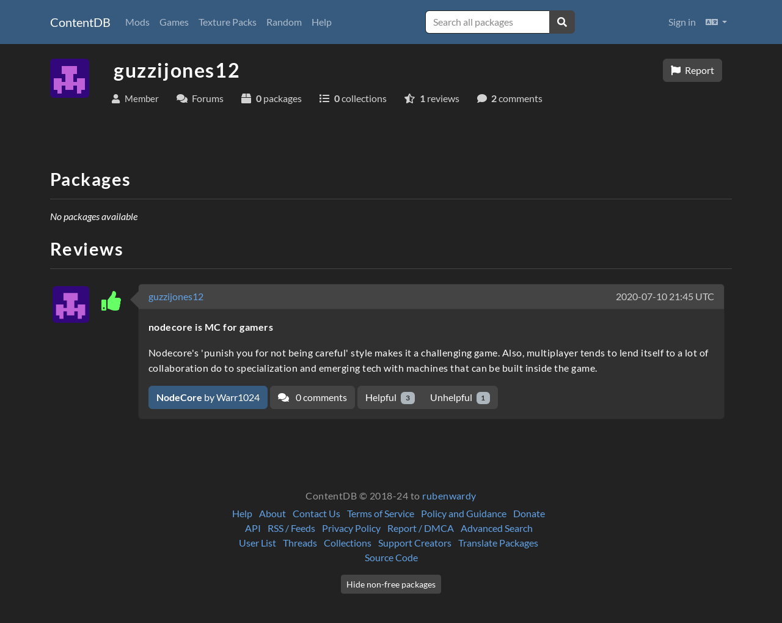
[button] (716, 22)
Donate (529, 513)
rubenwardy (449, 495)
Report (692, 70)
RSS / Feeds (291, 528)
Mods (137, 22)
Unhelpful (460, 397)
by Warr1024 (208, 397)
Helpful (390, 397)
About (272, 513)
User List (257, 542)
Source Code (391, 557)
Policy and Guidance (463, 513)
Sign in (682, 22)
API (253, 528)
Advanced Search (497, 528)
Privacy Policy (351, 528)
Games (174, 22)
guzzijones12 (175, 296)
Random (284, 22)
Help (322, 22)
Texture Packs (228, 22)
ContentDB (80, 22)
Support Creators (414, 542)
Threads (300, 542)
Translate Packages (498, 542)
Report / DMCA (420, 528)
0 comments (312, 397)
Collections (347, 542)
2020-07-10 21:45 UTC (665, 296)
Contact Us (316, 513)
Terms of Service (380, 513)
